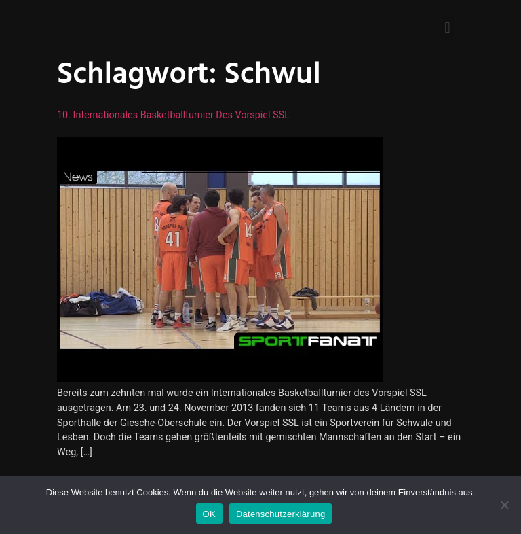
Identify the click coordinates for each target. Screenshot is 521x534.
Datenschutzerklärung (280, 514)
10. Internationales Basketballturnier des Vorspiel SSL (173, 115)
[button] (447, 27)
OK (209, 514)
